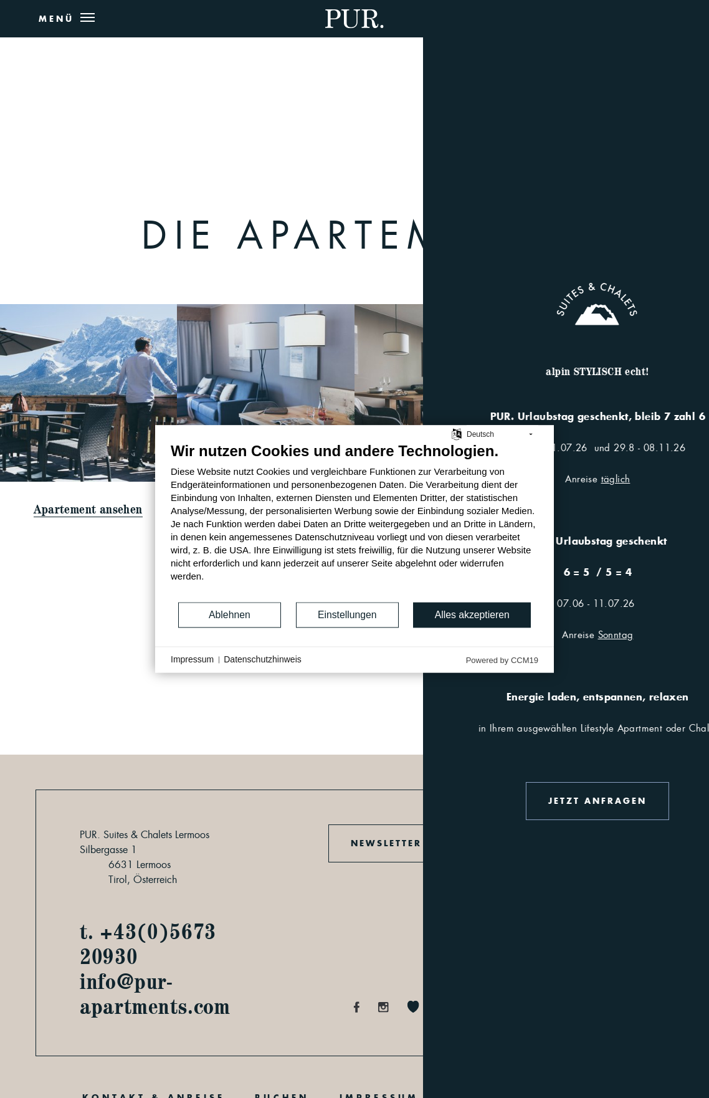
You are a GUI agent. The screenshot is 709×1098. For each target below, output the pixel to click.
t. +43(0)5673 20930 (148, 943)
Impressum (192, 659)
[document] (354, 521)
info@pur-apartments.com (155, 993)
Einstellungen (347, 614)
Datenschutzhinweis (263, 659)
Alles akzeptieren (472, 614)
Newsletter (386, 843)
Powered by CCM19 (502, 660)
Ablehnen (229, 614)
